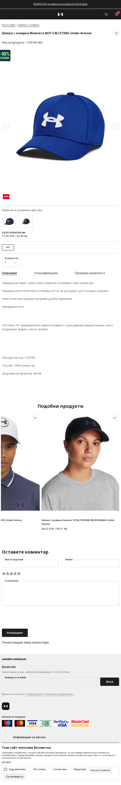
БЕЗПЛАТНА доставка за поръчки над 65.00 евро (60, 4)
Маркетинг (80, 769)
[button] (116, 38)
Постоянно (39, 769)
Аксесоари (8, 25)
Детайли (6, 762)
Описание (9, 272)
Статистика (60, 769)
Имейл (69, 558)
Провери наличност (90, 272)
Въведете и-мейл (15, 676)
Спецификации (45, 272)
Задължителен (17, 769)
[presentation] (30, 616)
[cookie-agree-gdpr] (14, 776)
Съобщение (11, 579)
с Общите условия (34, 692)
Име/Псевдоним (14, 558)
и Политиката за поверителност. (59, 692)
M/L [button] (8, 245)
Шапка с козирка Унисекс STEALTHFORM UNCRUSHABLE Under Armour (78, 520)
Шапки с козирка (28, 25)
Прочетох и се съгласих (38, 692)
